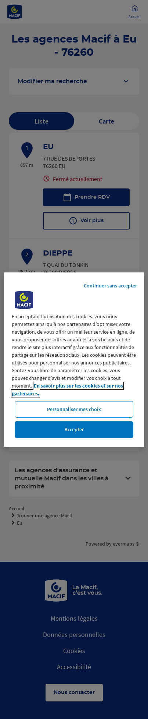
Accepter (74, 429)
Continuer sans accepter (110, 285)
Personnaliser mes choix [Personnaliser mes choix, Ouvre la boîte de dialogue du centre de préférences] (74, 409)
